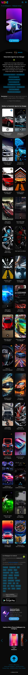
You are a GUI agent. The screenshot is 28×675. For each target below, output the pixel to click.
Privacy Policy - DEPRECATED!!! (10, 668)
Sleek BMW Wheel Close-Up (20, 428)
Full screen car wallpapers (14, 79)
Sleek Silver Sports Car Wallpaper (7, 163)
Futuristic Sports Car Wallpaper (20, 193)
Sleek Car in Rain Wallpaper (20, 516)
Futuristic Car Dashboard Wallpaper (8, 487)
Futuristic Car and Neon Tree (20, 163)
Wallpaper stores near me (9, 87)
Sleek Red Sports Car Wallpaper (8, 134)
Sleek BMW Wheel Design (8, 251)
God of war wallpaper (14, 89)
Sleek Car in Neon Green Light (8, 516)
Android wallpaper (13, 562)
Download (14, 41)
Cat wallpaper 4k (20, 87)
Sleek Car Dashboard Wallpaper (8, 369)
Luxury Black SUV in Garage (7, 428)
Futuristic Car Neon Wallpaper (7, 457)
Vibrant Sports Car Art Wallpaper (20, 369)
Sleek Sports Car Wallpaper (20, 134)
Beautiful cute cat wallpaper (14, 92)
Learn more (14, 618)
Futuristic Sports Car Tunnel (7, 281)
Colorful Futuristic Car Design (20, 457)
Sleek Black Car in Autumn (20, 310)
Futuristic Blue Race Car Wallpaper (20, 546)
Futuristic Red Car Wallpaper (7, 546)
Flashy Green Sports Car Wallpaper (20, 340)
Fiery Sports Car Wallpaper (20, 398)
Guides (24, 668)
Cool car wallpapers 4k (14, 82)
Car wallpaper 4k (20, 74)
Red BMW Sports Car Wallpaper (8, 193)
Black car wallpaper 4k (14, 77)
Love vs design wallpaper (9, 74)
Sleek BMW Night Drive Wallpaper (20, 222)
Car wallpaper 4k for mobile (14, 84)
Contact (11, 664)
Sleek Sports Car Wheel (20, 251)
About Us (16, 664)
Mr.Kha (17, 52)
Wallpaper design (17, 6)
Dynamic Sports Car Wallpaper (20, 281)
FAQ (20, 668)
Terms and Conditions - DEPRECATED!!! (13, 666)
